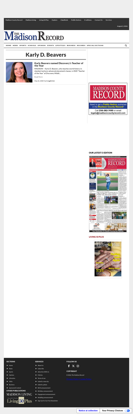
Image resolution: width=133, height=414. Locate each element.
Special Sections (95, 45)
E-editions (88, 20)
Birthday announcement (45, 391)
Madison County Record (14, 20)
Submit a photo (42, 384)
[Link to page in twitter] (73, 366)
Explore (54, 20)
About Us (40, 365)
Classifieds (64, 20)
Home (8, 45)
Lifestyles (60, 45)
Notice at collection (88, 411)
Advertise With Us (43, 372)
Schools (32, 45)
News (15, 45)
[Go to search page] (126, 45)
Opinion (42, 45)
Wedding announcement (45, 397)
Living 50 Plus (44, 20)
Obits (11, 381)
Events (50, 45)
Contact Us (98, 20)
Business (71, 45)
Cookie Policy (85, 379)
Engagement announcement (46, 394)
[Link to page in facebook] (69, 366)
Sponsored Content (15, 388)
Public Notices (76, 20)
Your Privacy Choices (112, 411)
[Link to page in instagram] (78, 366)
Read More (38, 77)
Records (81, 45)
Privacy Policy (72, 379)
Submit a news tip (43, 381)
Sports (22, 45)
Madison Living (31, 20)
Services (109, 20)
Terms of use (41, 378)
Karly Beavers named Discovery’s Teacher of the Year (58, 64)
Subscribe (41, 368)
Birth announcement (44, 388)
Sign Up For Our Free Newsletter (48, 401)
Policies (40, 375)
